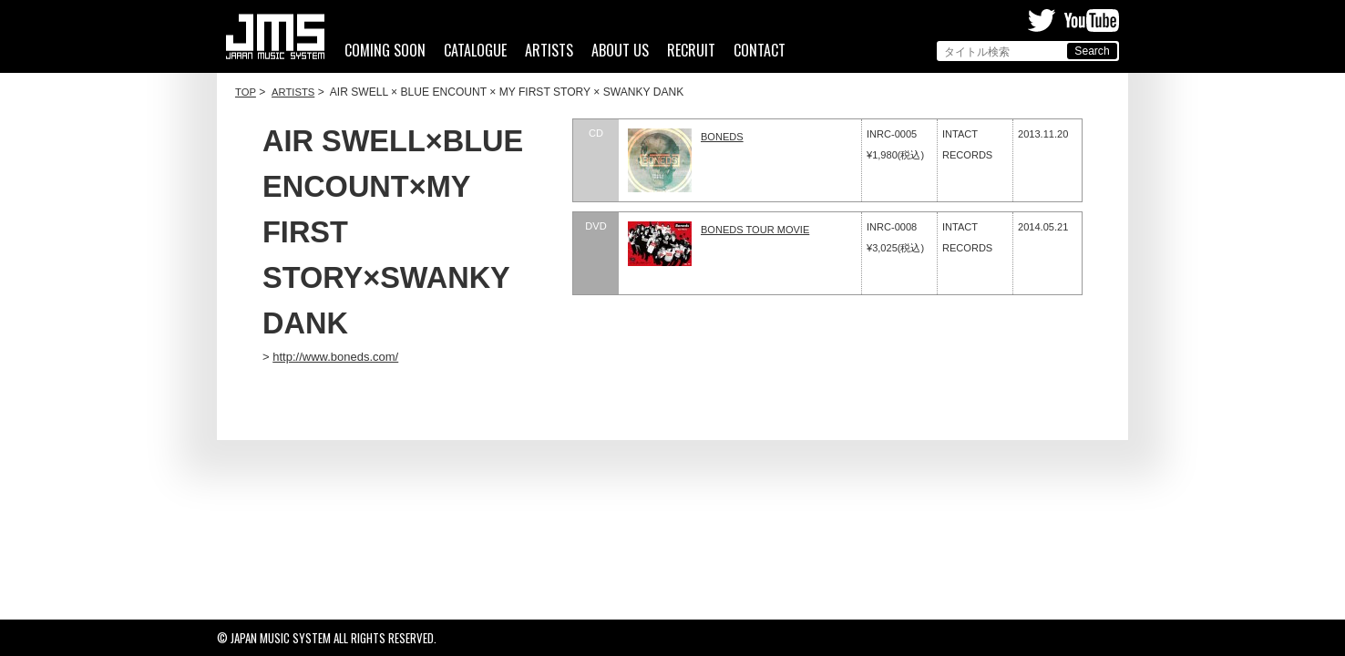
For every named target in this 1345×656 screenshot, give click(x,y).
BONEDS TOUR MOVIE (755, 229)
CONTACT (759, 50)
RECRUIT (691, 50)
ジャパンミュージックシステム (275, 36)
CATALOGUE (475, 50)
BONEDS (722, 136)
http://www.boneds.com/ (335, 357)
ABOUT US (620, 50)
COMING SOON (385, 50)
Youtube (1091, 20)
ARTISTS (549, 50)
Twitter (1041, 20)
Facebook (1007, 20)
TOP (245, 92)
